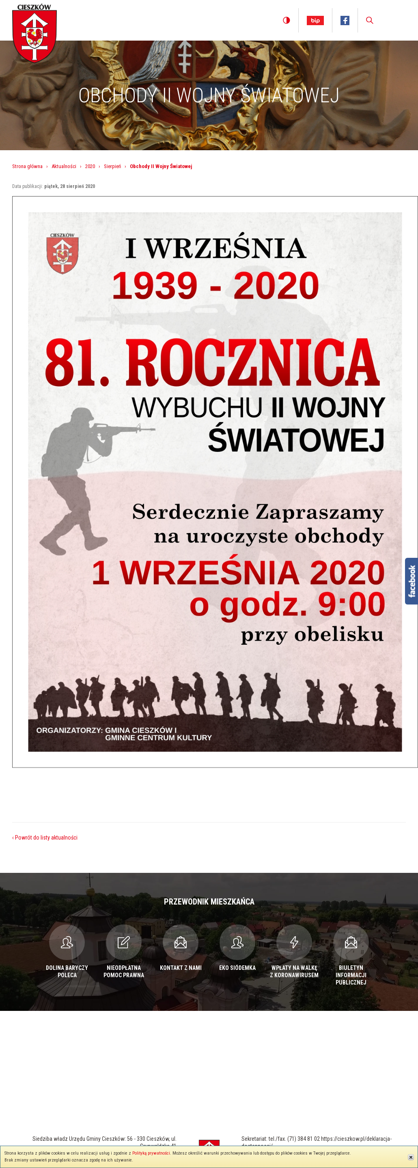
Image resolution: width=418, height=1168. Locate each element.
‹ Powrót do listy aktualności (45, 837)
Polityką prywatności (151, 1153)
